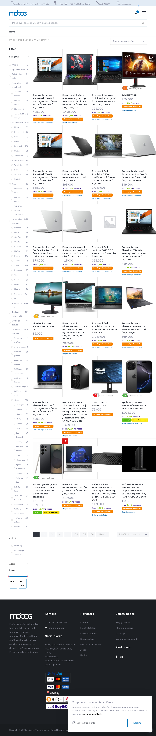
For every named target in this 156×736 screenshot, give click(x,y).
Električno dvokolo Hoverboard (17, 210)
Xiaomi (15, 256)
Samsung (16, 294)
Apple (15, 265)
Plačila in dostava (124, 628)
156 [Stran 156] (91, 534)
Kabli (14, 137)
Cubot (15, 280)
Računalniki (17, 132)
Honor (15, 284)
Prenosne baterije (16, 362)
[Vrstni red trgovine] (128, 41)
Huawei (16, 289)
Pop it (17, 455)
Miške (15, 141)
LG (14, 298)
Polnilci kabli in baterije (18, 116)
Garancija (120, 633)
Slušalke (16, 151)
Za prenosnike (18, 347)
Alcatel (15, 261)
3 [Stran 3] (52, 534)
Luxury (18, 442)
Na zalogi (16, 546)
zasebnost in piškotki (91, 714)
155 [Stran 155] (83, 534)
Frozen (18, 424)
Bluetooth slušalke (16, 498)
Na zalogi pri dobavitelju (17, 552)
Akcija (19, 563)
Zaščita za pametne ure (17, 371)
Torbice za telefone (16, 340)
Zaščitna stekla (16, 393)
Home (12, 32)
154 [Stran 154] (76, 534)
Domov (84, 622)
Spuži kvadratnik (19, 467)
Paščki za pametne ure (17, 511)
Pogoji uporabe (123, 622)
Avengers (19, 405)
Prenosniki (17, 146)
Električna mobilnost (90, 644)
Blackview (17, 270)
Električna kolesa (16, 191)
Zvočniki (16, 179)
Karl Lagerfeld (19, 435)
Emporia (16, 228)
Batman (18, 414)
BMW (17, 419)
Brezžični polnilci (16, 354)
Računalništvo (87, 639)
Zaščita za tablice (16, 380)
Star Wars (19, 473)
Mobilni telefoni (88, 628)
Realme (16, 246)
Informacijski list (135, 89)
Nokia (15, 232)
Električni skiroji (16, 102)
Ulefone (16, 251)
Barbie (18, 409)
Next (102, 534)
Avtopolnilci (17, 504)
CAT (14, 275)
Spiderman (19, 460)
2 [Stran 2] (44, 534)
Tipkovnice (17, 156)
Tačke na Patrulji (18, 480)
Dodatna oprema (16, 94)
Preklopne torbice (16, 520)
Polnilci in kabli (16, 489)
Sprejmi (137, 723)
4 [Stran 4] (60, 534)
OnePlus (16, 237)
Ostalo (15, 242)
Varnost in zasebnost (126, 639)
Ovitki (15, 400)
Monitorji (16, 127)
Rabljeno (84, 655)
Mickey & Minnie (18, 449)
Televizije (16, 165)
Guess (18, 428)
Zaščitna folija (18, 386)
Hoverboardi (17, 109)
